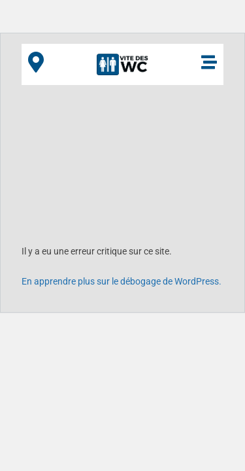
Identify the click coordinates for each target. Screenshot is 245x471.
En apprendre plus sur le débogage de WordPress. (121, 281)
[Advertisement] (122, 160)
